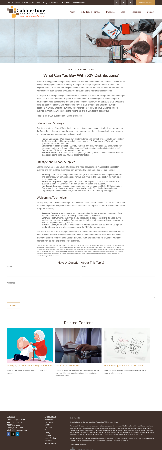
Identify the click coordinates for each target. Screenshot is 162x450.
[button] (72, 12)
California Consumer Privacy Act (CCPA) (133, 438)
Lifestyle (48, 435)
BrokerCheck (113, 422)
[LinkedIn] (123, 2)
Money (47, 433)
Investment (49, 422)
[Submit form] (13, 305)
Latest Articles (50, 438)
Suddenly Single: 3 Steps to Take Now (123, 365)
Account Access (145, 3)
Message (11, 283)
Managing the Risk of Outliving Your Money (29, 365)
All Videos (49, 441)
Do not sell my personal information (117, 440)
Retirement (49, 419)
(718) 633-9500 (50, 3)
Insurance (48, 427)
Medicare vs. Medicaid (67, 365)
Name (9, 267)
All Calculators (50, 443)
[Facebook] (130, 2)
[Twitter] (116, 2)
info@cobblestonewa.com (73, 3)
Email (84, 267)
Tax (46, 430)
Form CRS (77, 418)
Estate (47, 425)
